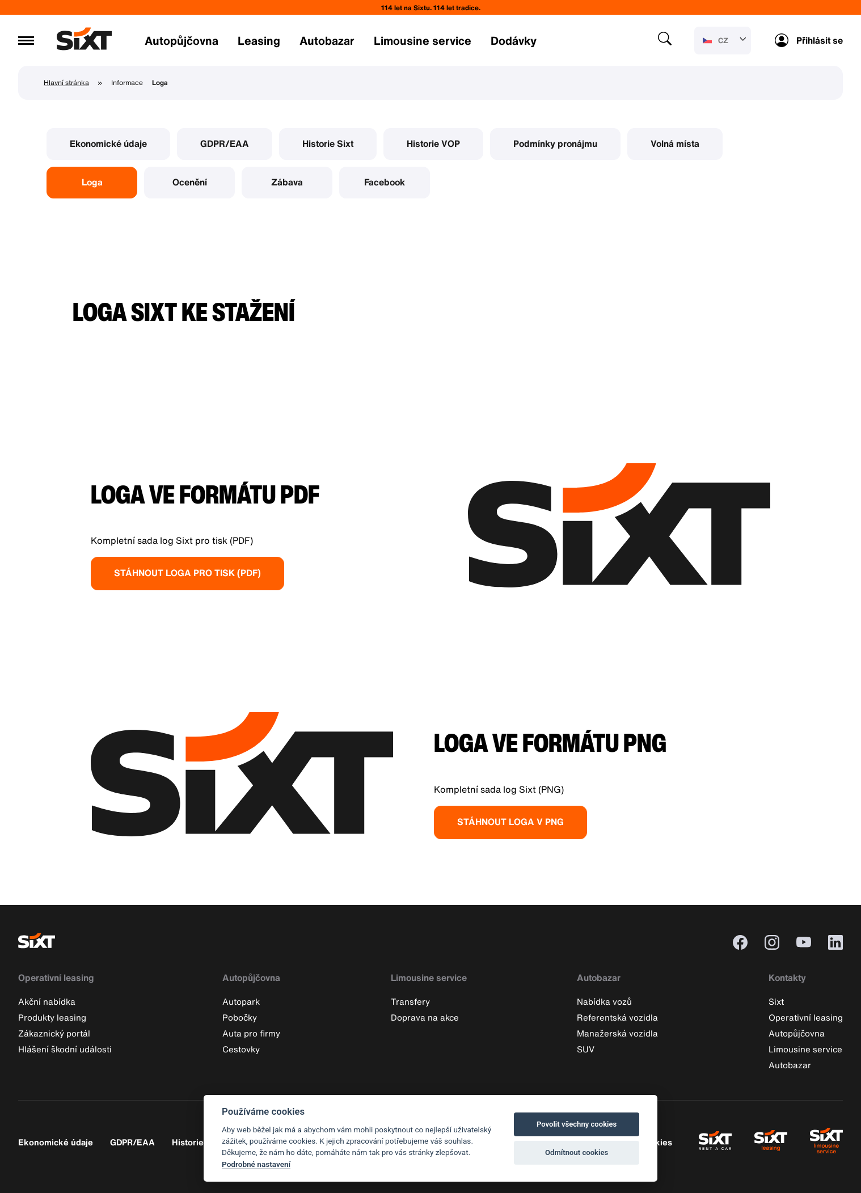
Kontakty (787, 977)
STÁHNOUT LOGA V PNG (510, 821)
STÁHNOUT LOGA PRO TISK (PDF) (187, 572)
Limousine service (422, 40)
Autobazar (326, 40)
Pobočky (239, 1017)
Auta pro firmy (251, 1033)
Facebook (384, 182)
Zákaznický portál (54, 1033)
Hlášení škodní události (65, 1049)
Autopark (241, 1001)
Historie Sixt (327, 143)
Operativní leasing (56, 977)
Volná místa (675, 143)
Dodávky (514, 40)
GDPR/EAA (224, 143)
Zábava (287, 182)
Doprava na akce (425, 1017)
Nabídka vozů (604, 1001)
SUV (585, 1049)
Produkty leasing (52, 1017)
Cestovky (241, 1049)
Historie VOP (433, 143)
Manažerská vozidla (617, 1033)
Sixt (776, 1001)
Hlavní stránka (66, 82)
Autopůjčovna (181, 40)
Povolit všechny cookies (577, 1124)
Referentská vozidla (617, 1017)
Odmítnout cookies (576, 1152)
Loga (92, 182)
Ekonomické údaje (108, 143)
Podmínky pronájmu (555, 143)
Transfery (410, 1001)
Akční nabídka (46, 1001)
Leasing (259, 40)
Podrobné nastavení (256, 1164)
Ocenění (189, 182)
